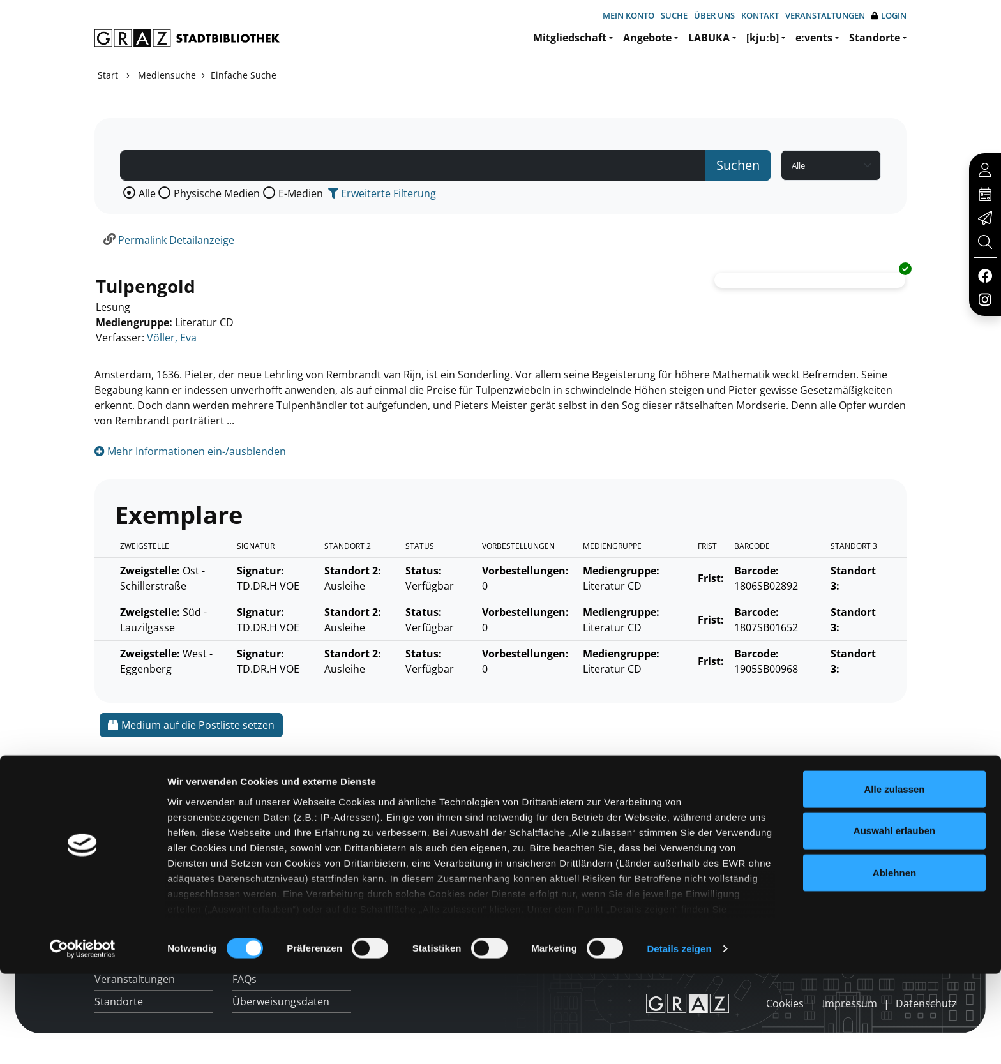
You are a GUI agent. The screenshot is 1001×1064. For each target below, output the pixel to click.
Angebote (647, 38)
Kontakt (760, 15)
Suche (674, 15)
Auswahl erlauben (894, 920)
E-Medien (300, 193)
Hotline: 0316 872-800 (816, 812)
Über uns (714, 15)
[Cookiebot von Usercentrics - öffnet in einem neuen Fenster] (83, 1039)
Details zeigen (679, 1038)
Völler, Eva (172, 338)
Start (108, 75)
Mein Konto (628, 15)
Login (889, 16)
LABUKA (709, 38)
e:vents (813, 38)
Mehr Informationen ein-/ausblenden (190, 451)
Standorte (874, 38)
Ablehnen (894, 962)
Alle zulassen (894, 879)
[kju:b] (762, 38)
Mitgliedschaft (569, 38)
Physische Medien (217, 193)
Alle (147, 193)
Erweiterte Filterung (382, 193)
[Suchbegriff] (413, 165)
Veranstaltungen (825, 15)
